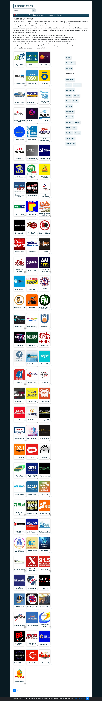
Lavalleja (69, 106)
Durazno (76, 95)
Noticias (69, 68)
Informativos (70, 63)
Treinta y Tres (70, 143)
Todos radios (27, 15)
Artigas (68, 85)
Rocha (68, 127)
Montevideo (70, 79)
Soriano (77, 133)
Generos (50, 15)
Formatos (60, 15)
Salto (74, 127)
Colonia (68, 95)
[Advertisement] (63, 8)
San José (69, 133)
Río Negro (69, 122)
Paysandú (69, 117)
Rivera (77, 122)
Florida (75, 101)
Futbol (68, 57)
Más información (80, 698)
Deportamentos (38, 15)
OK (87, 698)
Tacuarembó (70, 138)
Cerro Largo (70, 90)
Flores (68, 101)
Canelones (76, 85)
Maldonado (70, 111)
